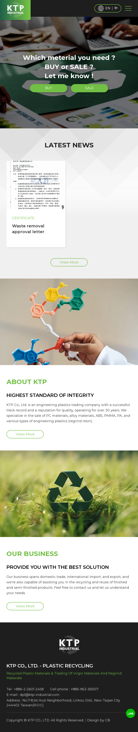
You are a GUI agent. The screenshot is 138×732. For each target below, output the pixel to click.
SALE (89, 88)
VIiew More (69, 262)
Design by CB (98, 720)
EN (107, 8)
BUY (48, 88)
